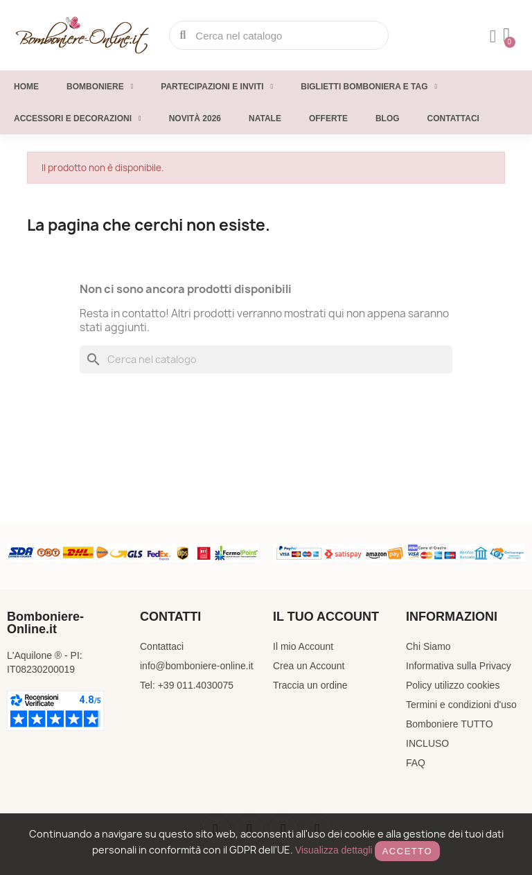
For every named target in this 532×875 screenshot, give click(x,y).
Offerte (328, 118)
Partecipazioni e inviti (217, 86)
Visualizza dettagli (334, 850)
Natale (265, 118)
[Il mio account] (493, 37)
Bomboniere (99, 86)
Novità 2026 (195, 118)
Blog (387, 118)
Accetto (407, 851)
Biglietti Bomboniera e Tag (369, 86)
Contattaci (453, 118)
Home (26, 86)
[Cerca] (266, 359)
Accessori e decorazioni (77, 118)
